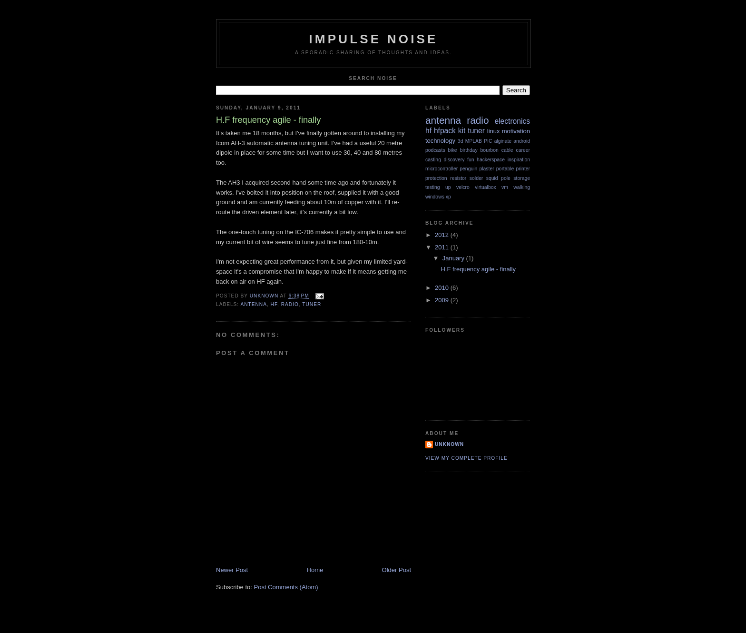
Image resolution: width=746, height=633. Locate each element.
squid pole (498, 178)
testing (432, 187)
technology (440, 140)
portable (505, 168)
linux (493, 131)
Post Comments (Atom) (286, 587)
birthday (469, 150)
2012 (443, 234)
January (454, 258)
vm (504, 187)
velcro (463, 187)
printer (523, 168)
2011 (443, 247)
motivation (516, 131)
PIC (488, 141)
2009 (443, 300)
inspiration (519, 159)
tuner (311, 304)
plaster (486, 168)
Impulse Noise (373, 39)
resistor (458, 178)
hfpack (445, 131)
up (448, 187)
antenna (253, 304)
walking (521, 187)
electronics (512, 121)
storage (521, 178)
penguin (468, 168)
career (523, 150)
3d (460, 141)
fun (470, 159)
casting (433, 159)
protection (436, 178)
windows (434, 196)
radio (290, 304)
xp (448, 196)
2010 (443, 287)
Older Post (396, 570)
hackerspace (491, 159)
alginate (502, 141)
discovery (454, 159)
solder (476, 178)
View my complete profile (466, 458)
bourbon (490, 150)
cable (507, 150)
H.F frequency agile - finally (478, 269)
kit (462, 131)
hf (274, 304)
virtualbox (485, 187)
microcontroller (441, 168)
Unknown (449, 444)
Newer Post (232, 570)
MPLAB (473, 141)
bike (452, 150)
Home (315, 570)
